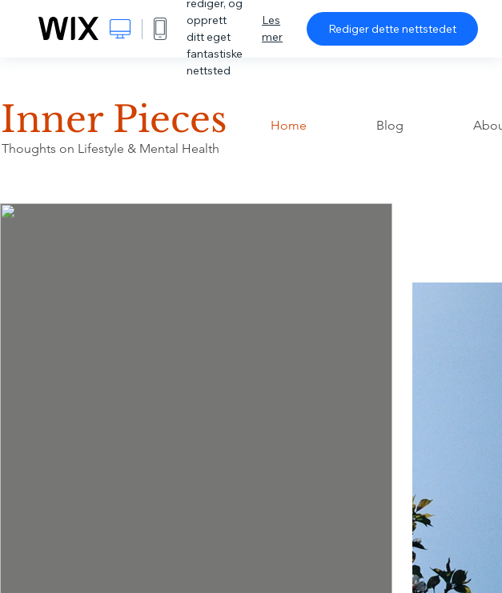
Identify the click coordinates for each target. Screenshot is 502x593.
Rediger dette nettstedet (392, 29)
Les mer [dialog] (272, 28)
